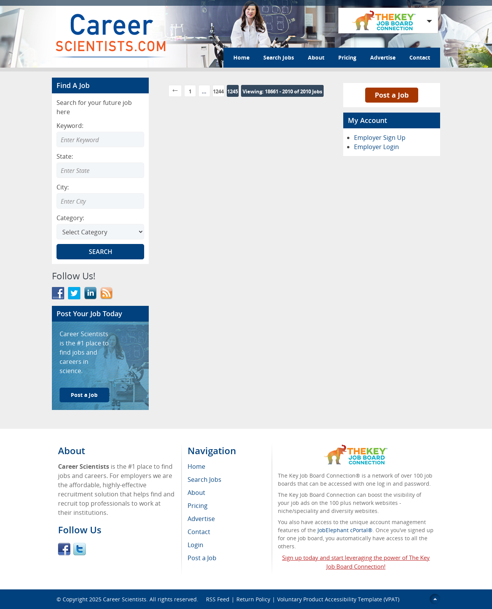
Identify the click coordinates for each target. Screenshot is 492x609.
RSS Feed (217, 599)
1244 (218, 91)
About (316, 57)
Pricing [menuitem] (198, 505)
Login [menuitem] (195, 545)
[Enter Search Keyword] (100, 139)
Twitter (79, 549)
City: (63, 187)
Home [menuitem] (196, 466)
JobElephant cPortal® (344, 530)
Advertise (383, 57)
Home (241, 57)
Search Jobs (278, 57)
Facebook (64, 549)
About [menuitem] (196, 492)
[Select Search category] (100, 231)
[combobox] (100, 170)
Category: (70, 218)
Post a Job (84, 394)
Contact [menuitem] (199, 532)
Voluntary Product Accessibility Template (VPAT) (338, 599)
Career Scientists (124, 599)
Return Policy (253, 599)
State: (65, 156)
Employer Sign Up (380, 137)
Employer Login (376, 147)
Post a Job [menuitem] (202, 558)
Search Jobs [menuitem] (204, 479)
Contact (419, 57)
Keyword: (70, 125)
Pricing (347, 57)
